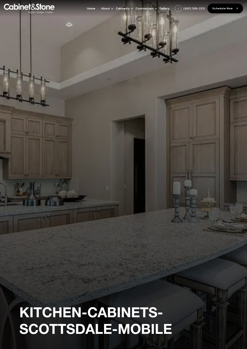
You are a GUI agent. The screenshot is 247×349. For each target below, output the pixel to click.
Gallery (164, 8)
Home (91, 8)
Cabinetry (123, 8)
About (105, 8)
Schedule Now (225, 8)
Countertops (145, 8)
